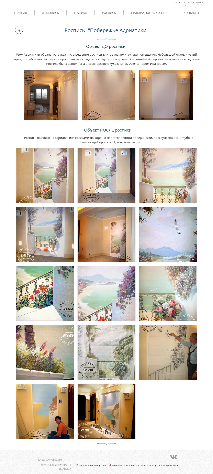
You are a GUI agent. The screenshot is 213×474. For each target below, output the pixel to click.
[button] (51, 95)
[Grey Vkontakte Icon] (173, 457)
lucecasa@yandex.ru (50, 459)
